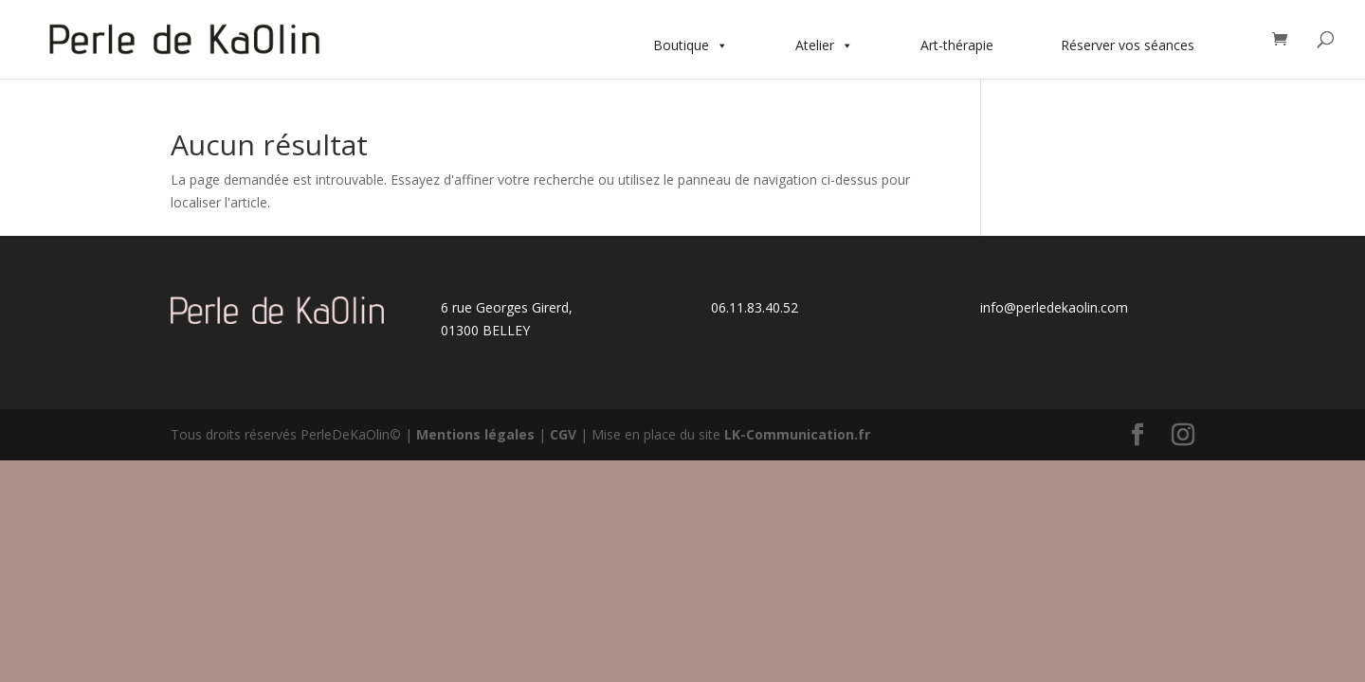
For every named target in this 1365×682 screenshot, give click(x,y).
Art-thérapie (956, 45)
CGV (563, 434)
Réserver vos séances (1127, 45)
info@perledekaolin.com (1054, 307)
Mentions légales (475, 434)
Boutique (690, 45)
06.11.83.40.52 (754, 307)
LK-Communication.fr (797, 434)
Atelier (824, 45)
